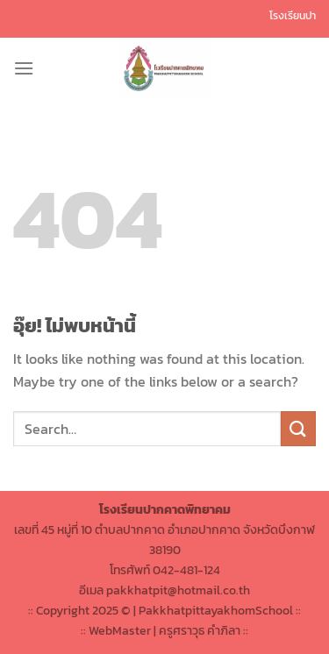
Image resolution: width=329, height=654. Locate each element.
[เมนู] (23, 67)
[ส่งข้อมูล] (298, 428)
